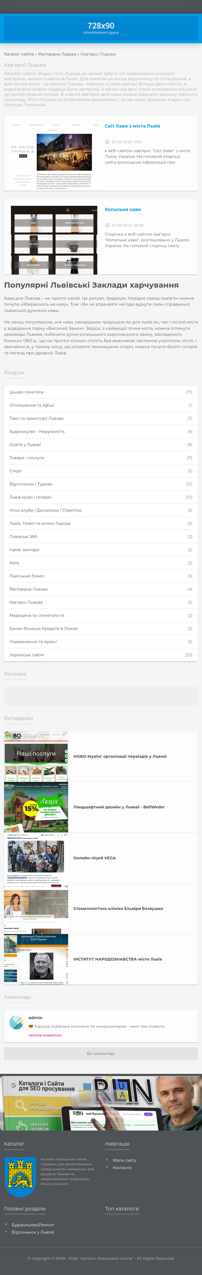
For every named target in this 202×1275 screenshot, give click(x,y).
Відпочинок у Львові (34, 1238)
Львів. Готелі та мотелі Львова (101, 526)
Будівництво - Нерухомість (101, 432)
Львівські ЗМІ (101, 539)
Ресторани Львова (60, 54)
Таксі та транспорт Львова (101, 419)
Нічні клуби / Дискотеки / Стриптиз (101, 513)
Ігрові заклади (101, 553)
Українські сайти (101, 660)
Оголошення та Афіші (101, 405)
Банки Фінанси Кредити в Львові (101, 633)
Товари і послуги (101, 459)
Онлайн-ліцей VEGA (95, 863)
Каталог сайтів (20, 54)
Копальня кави (123, 209)
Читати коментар (45, 1041)
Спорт (101, 472)
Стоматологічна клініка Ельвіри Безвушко (118, 914)
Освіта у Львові (101, 446)
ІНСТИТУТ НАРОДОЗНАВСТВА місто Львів (118, 964)
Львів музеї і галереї (101, 499)
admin (36, 1023)
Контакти (123, 1173)
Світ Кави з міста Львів (132, 126)
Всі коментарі (101, 1059)
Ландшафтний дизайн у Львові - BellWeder (119, 812)
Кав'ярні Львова (101, 606)
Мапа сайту (125, 1166)
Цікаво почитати (101, 392)
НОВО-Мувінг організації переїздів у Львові (120, 762)
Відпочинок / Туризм (101, 486)
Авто (101, 566)
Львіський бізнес (101, 580)
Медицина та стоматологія (101, 620)
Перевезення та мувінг (101, 647)
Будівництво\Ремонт (34, 1230)
